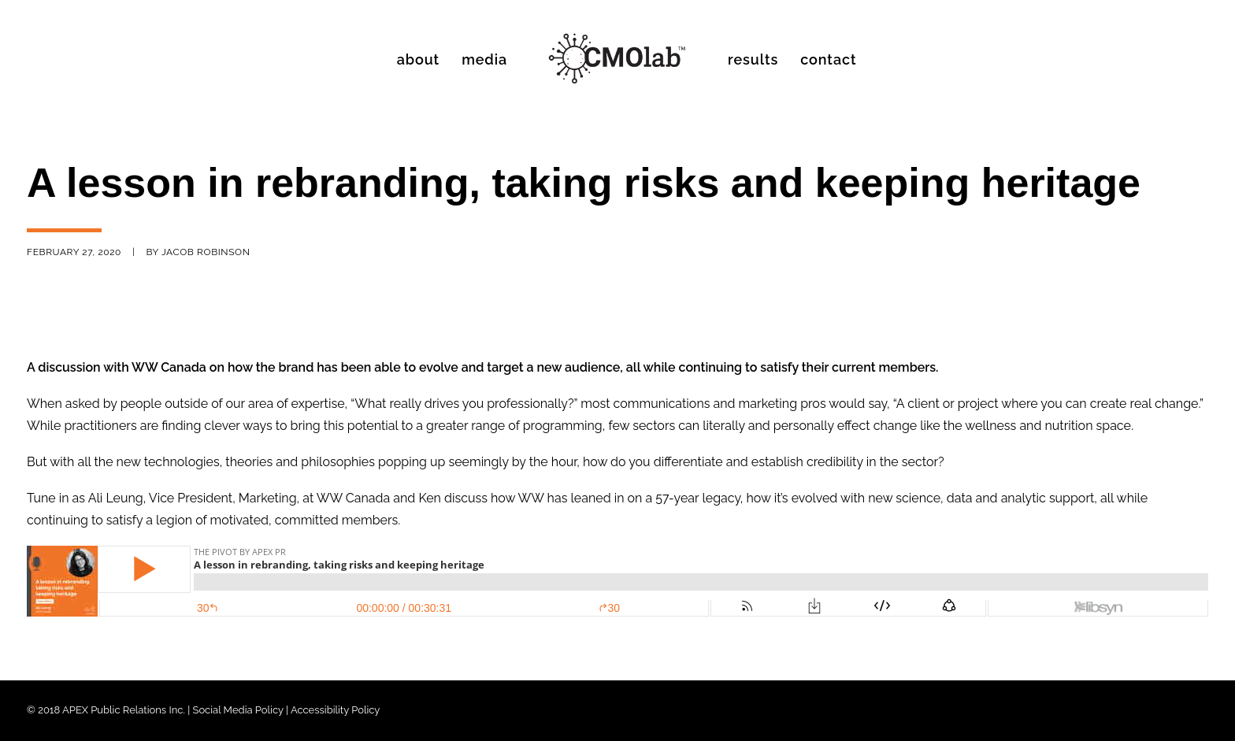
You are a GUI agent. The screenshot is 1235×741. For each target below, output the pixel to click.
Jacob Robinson (205, 251)
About (418, 59)
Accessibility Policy (335, 710)
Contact (828, 59)
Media (484, 59)
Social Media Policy (237, 710)
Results (753, 59)
